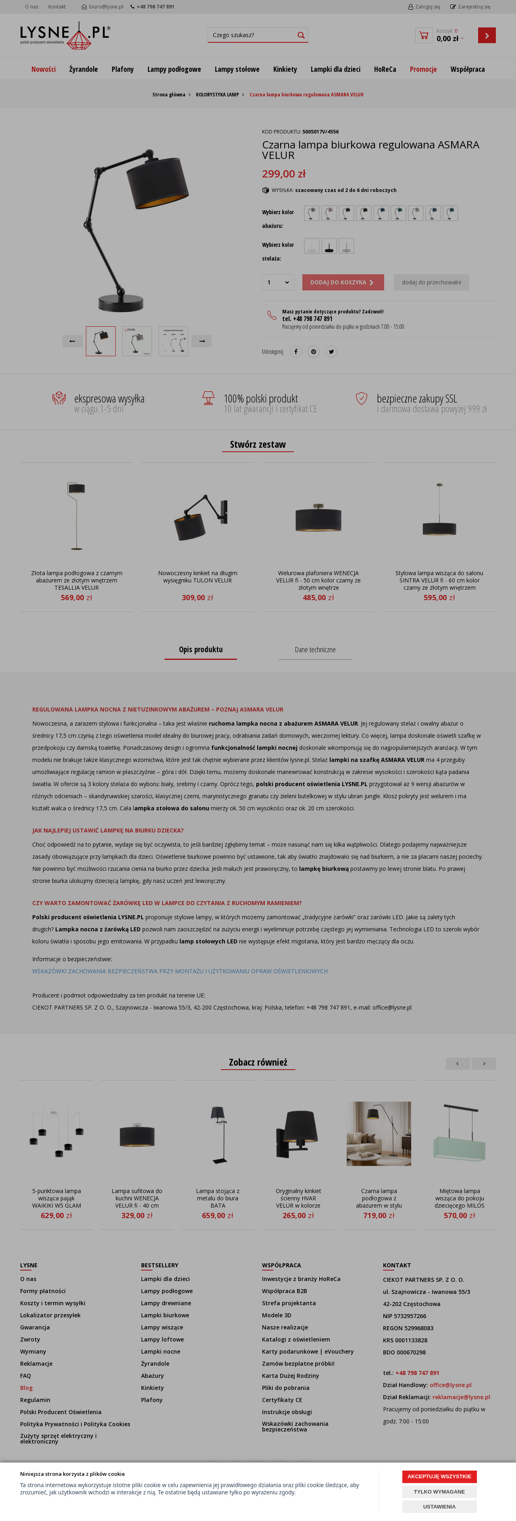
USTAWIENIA (439, 1507)
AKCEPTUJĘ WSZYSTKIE (439, 1476)
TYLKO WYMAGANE (439, 1492)
